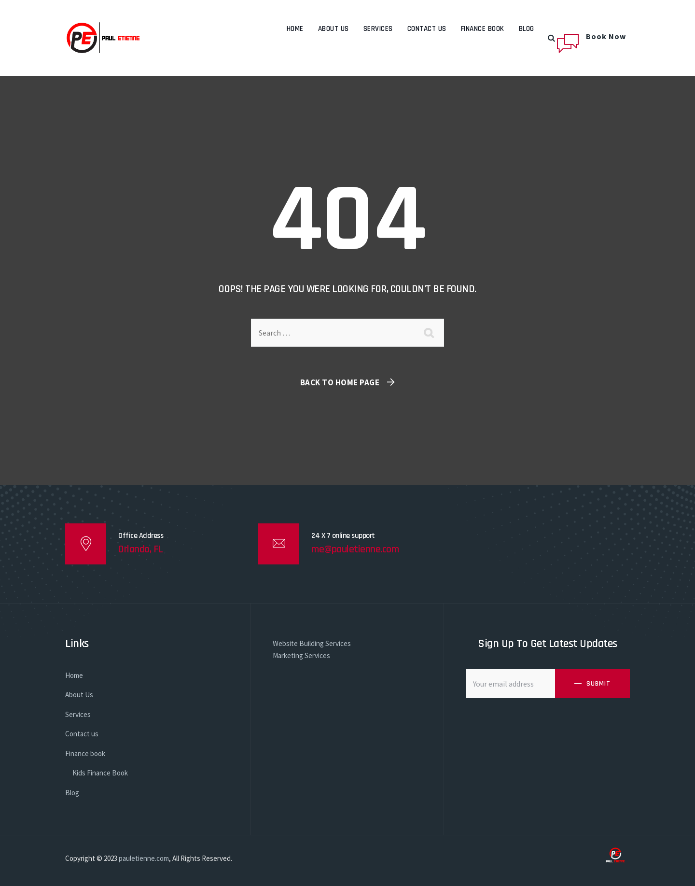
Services (378, 28)
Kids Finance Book (100, 772)
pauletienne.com (144, 858)
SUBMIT (598, 683)
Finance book (482, 28)
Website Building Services (312, 643)
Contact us (426, 28)
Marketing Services (301, 655)
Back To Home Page (340, 382)
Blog (526, 28)
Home (295, 28)
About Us (333, 28)
